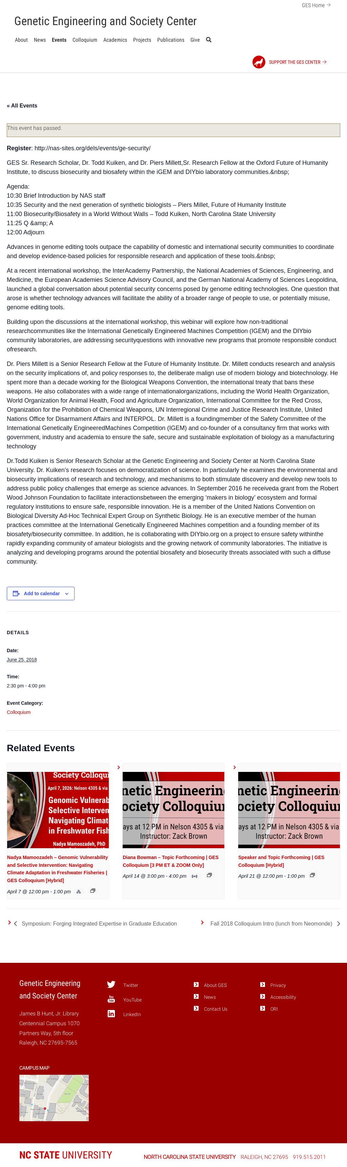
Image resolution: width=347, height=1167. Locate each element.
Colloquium (85, 40)
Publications (170, 40)
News (40, 40)
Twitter (122, 984)
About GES (215, 985)
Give (195, 40)
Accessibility (283, 997)
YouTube (124, 999)
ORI (274, 1009)
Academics (115, 40)
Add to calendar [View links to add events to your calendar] (42, 593)
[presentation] (58, 810)
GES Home (317, 4)
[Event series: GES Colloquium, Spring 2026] (92, 891)
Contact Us (215, 1009)
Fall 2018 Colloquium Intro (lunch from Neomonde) (272, 924)
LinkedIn (123, 1013)
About (21, 40)
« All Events (22, 106)
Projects (142, 40)
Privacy (278, 985)
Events (59, 40)
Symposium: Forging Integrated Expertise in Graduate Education (98, 924)
